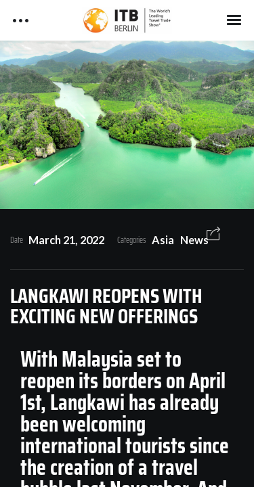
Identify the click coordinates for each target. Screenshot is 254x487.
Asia (163, 239)
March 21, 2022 (66, 239)
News (194, 239)
